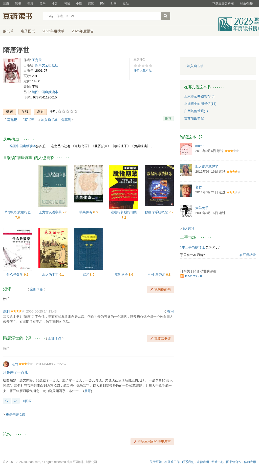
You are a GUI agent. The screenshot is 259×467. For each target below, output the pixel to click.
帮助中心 (217, 462)
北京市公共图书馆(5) (199, 96)
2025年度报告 (83, 31)
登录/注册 (246, 3)
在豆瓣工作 (172, 462)
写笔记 (12, 120)
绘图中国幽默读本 (45, 92)
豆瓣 (6, 3)
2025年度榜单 (53, 31)
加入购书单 (49, 120)
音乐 (42, 3)
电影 (30, 3)
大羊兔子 (201, 208)
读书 (18, 3)
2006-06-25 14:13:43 (41, 311)
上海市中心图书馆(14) (200, 104)
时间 (114, 3)
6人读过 (189, 228)
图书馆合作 (233, 462)
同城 (67, 3)
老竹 (15, 364)
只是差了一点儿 (15, 372)
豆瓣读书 (21, 17)
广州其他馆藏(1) (196, 111)
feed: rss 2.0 (193, 276)
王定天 (37, 60)
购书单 (8, 31)
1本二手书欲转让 (192, 247)
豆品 (126, 3)
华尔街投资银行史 (18, 212)
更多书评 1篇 (15, 414)
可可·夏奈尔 (157, 274)
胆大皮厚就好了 (206, 166)
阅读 (91, 3)
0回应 (27, 401)
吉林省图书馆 (194, 118)
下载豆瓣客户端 (223, 3)
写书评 (29, 120)
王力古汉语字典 (51, 212)
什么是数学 (15, 274)
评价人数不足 (143, 70)
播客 (55, 3)
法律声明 (203, 462)
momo (199, 146)
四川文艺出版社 (46, 65)
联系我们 (188, 462)
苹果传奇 (86, 212)
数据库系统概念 (157, 212)
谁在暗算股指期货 (124, 212)
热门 (6, 299)
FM (102, 3)
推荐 (168, 118)
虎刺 (6, 311)
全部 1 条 (36, 289)
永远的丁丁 (50, 274)
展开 (87, 391)
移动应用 (250, 462)
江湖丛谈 (122, 274)
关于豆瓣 (156, 462)
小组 (79, 3)
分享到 (66, 120)
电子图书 (28, 31)
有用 (170, 311)
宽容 (86, 274)
